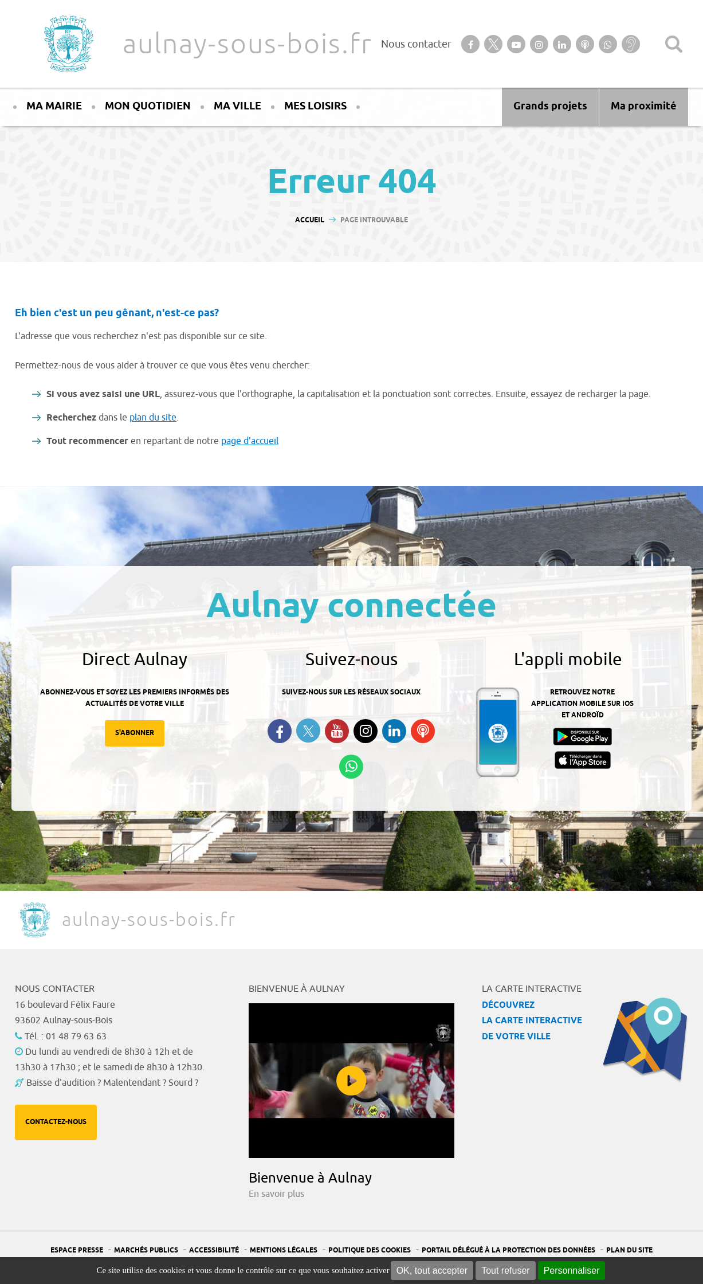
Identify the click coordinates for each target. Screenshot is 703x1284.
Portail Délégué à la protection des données (508, 1250)
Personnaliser (572, 1270)
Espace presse (76, 1250)
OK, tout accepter (432, 1270)
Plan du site (629, 1250)
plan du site (152, 417)
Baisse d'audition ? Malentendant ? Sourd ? (112, 1083)
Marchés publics (146, 1250)
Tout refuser (505, 1270)
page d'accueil (249, 441)
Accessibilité (214, 1250)
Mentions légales (283, 1250)
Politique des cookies (369, 1250)
